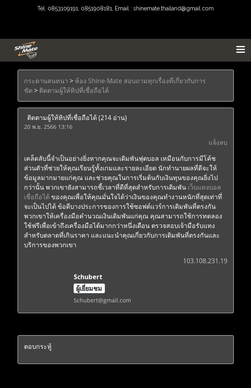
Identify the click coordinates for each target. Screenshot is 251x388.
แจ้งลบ (218, 142)
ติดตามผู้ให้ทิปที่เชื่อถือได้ (74, 90)
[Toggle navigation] (240, 50)
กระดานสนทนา (46, 80)
